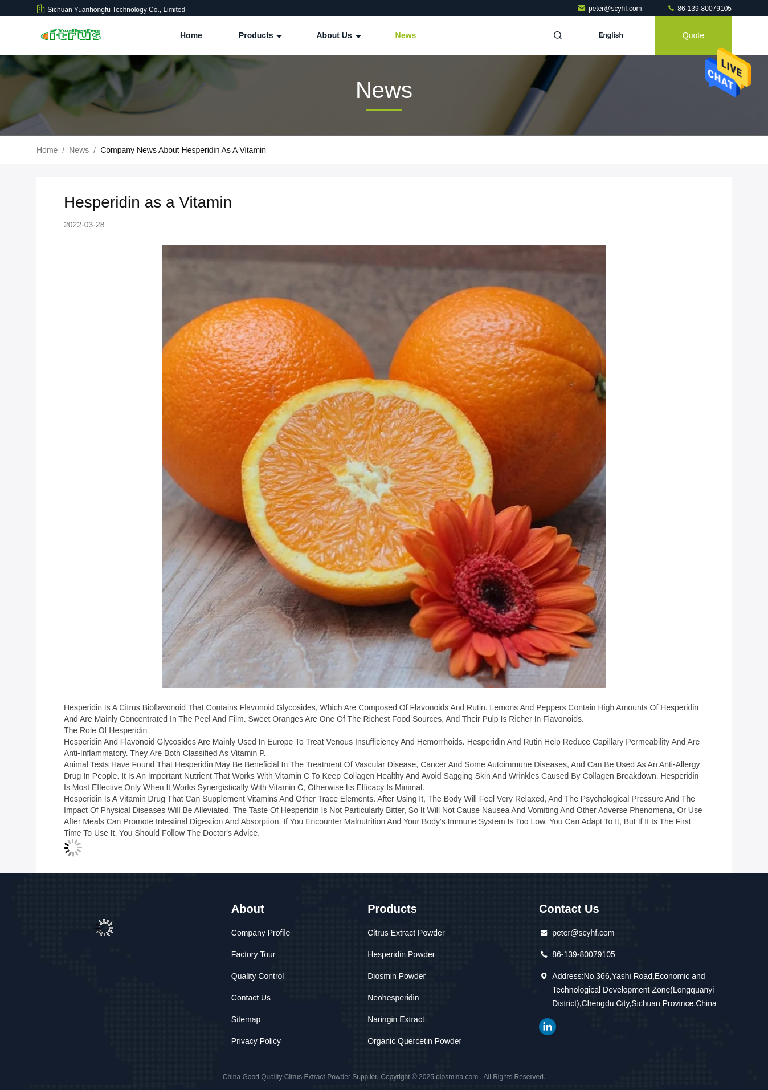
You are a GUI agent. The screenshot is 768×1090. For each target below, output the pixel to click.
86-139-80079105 (699, 9)
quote (693, 35)
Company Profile (261, 932)
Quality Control (257, 976)
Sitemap (245, 1019)
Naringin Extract (395, 1019)
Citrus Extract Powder (405, 932)
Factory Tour (253, 954)
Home (191, 35)
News (405, 35)
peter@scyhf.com (610, 9)
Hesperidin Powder (401, 954)
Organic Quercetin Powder (414, 1041)
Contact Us (251, 997)
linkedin (547, 1026)
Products (259, 35)
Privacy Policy (256, 1041)
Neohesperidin (393, 997)
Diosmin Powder (396, 976)
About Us (337, 35)
